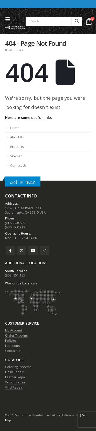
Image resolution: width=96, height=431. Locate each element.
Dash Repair (14, 372)
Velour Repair (15, 382)
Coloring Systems (18, 367)
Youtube (33, 250)
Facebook (10, 250)
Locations (12, 346)
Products (17, 147)
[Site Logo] (15, 27)
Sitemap (16, 156)
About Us (17, 137)
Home (14, 128)
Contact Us (18, 165)
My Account (13, 330)
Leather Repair (16, 377)
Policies (11, 340)
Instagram (44, 250)
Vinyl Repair (14, 387)
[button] (9, 19)
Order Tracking (16, 335)
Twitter (21, 250)
